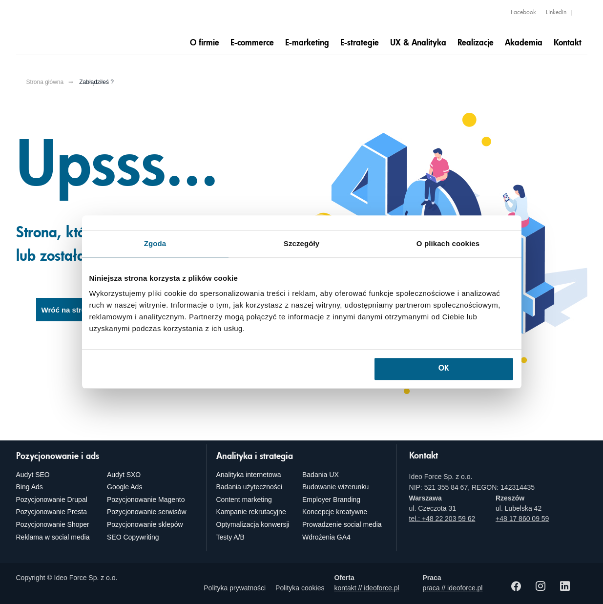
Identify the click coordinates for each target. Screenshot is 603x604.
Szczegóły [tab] (301, 243)
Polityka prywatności (235, 588)
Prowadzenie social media (342, 524)
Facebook (523, 13)
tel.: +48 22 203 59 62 (442, 518)
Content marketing (244, 499)
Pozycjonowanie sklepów (145, 524)
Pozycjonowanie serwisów (147, 512)
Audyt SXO (124, 475)
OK (443, 369)
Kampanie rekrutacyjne (251, 512)
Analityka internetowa (248, 475)
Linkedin (556, 13)
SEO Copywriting (133, 537)
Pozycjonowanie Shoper (52, 524)
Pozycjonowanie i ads (57, 456)
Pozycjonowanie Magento (146, 499)
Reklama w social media (53, 537)
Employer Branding (331, 499)
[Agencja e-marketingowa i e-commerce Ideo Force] (77, 27)
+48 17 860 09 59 (522, 518)
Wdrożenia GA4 (326, 537)
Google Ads (124, 487)
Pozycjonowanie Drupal (51, 499)
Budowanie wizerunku (335, 487)
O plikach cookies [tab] (447, 243)
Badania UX (320, 475)
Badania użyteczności (249, 487)
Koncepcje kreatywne (334, 512)
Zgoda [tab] (155, 243)
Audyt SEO (33, 475)
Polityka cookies (299, 588)
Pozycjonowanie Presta (51, 512)
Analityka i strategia (254, 456)
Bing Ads (29, 487)
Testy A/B (230, 537)
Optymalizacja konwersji (253, 524)
